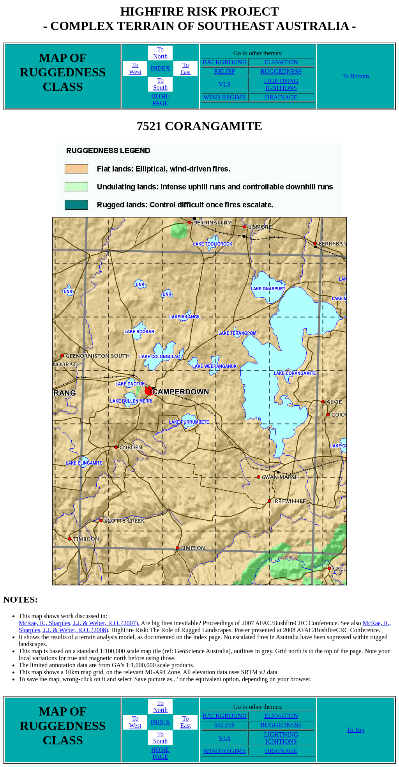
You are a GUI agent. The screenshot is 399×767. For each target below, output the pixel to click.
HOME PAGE (160, 99)
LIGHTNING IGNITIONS (281, 84)
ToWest (135, 68)
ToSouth (160, 84)
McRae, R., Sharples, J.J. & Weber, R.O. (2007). (79, 623)
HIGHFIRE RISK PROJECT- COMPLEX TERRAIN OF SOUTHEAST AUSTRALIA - (199, 18)
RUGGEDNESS (281, 71)
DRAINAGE (281, 97)
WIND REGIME (224, 97)
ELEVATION (281, 62)
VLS (224, 84)
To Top (355, 729)
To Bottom (355, 76)
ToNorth (160, 53)
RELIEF (224, 71)
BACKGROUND (225, 62)
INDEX (160, 68)
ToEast (185, 68)
